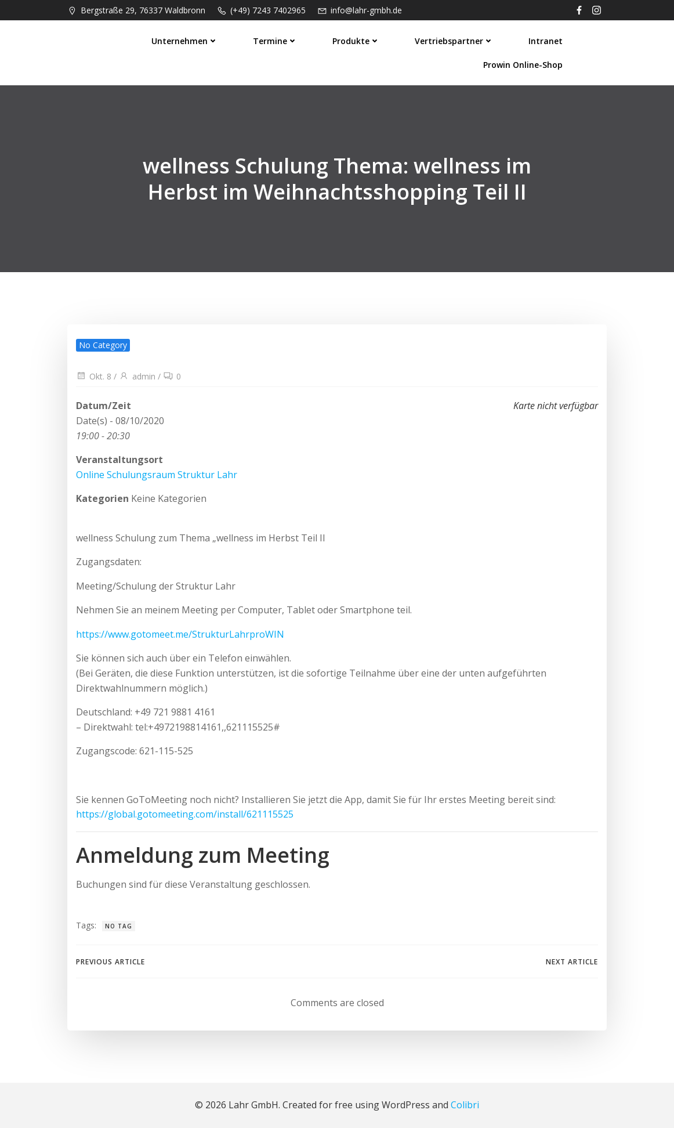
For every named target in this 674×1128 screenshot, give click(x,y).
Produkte (356, 40)
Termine (275, 40)
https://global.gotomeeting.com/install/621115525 (184, 814)
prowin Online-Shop (523, 64)
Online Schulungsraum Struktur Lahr (156, 474)
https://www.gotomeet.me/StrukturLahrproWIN (180, 634)
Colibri (465, 1104)
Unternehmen (184, 40)
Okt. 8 (93, 376)
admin (137, 376)
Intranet (545, 40)
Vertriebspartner (454, 40)
